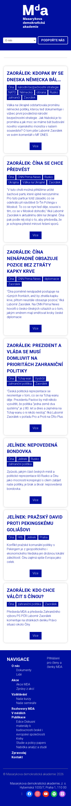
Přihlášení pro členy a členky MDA (54, 662)
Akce (15, 680)
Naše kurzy (23, 699)
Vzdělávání (19, 694)
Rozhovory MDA (23, 709)
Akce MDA (23, 684)
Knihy (19, 738)
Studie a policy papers (31, 743)
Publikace (19, 717)
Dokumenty (23, 670)
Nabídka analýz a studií (31, 747)
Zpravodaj (19, 753)
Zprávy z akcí (25, 689)
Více (35, 146)
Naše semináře (26, 703)
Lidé (19, 674)
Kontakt (17, 757)
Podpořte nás (53, 40)
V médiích (18, 713)
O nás (16, 666)
